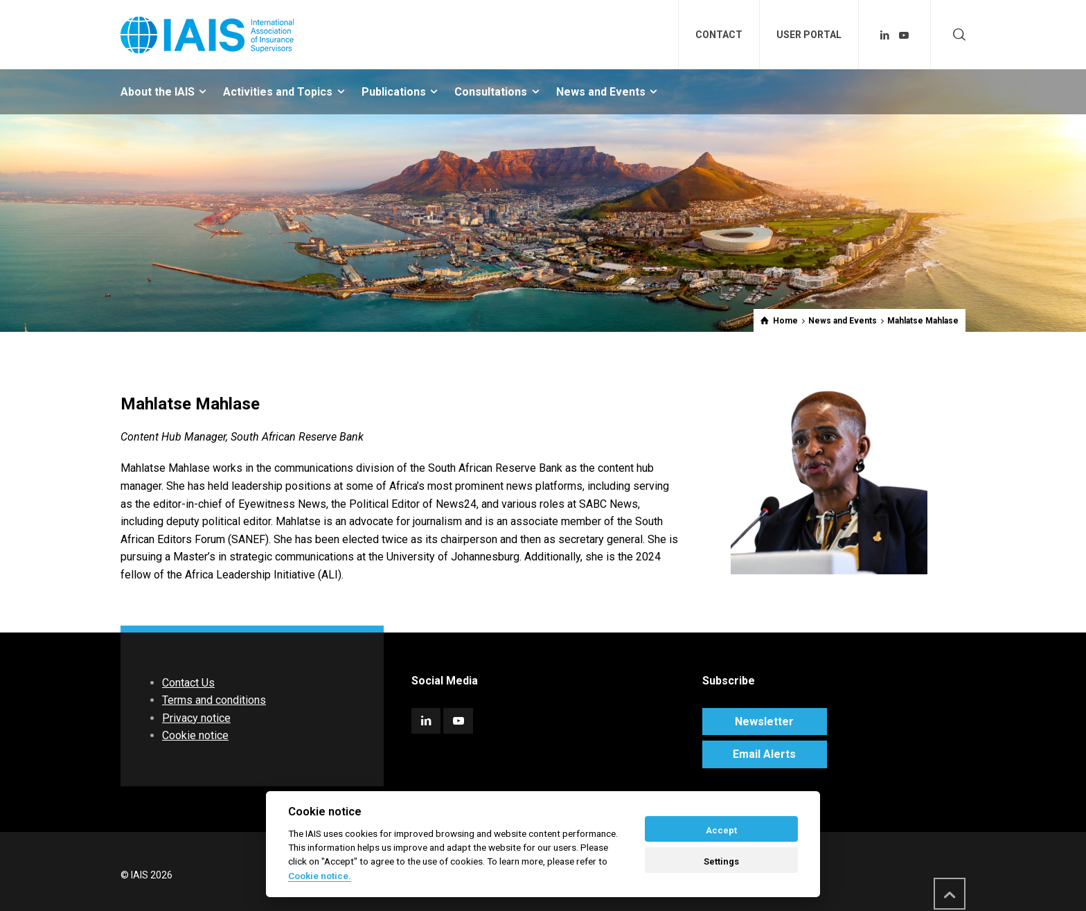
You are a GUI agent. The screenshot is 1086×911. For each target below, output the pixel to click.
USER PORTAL (809, 34)
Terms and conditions (214, 700)
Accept (721, 830)
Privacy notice (196, 718)
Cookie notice (195, 735)
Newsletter (764, 721)
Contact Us (188, 682)
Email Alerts (764, 754)
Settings (721, 861)
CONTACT (718, 34)
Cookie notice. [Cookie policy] (319, 875)
